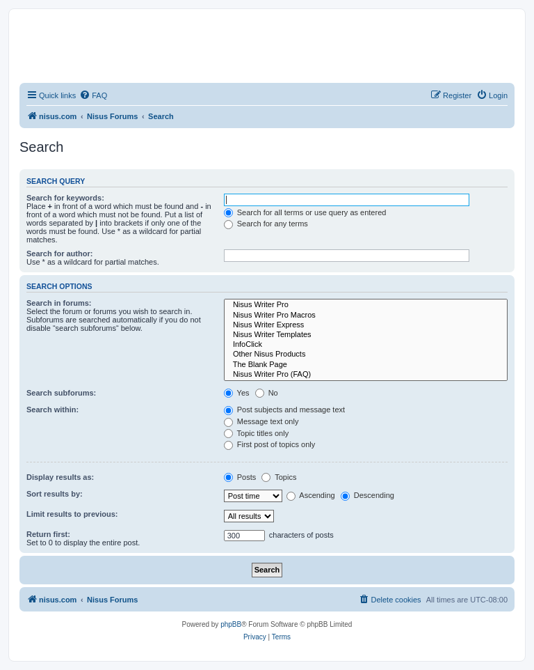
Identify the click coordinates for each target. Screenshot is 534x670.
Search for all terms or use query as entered (305, 212)
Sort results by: (54, 494)
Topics (278, 477)
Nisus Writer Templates (365, 335)
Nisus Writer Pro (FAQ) (365, 375)
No (266, 393)
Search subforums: (61, 393)
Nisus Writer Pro (365, 305)
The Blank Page (365, 365)
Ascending (310, 495)
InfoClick (365, 345)
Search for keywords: (65, 198)
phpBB (230, 624)
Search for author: (59, 253)
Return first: (48, 534)
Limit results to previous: (72, 514)
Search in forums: (59, 303)
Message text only (261, 421)
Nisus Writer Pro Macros (365, 315)
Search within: (52, 409)
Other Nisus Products (365, 354)
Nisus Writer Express (365, 325)
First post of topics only (270, 444)
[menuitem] (93, 95)
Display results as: (60, 477)
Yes (237, 393)
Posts (240, 477)
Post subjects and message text (284, 409)
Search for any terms (266, 223)
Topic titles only (256, 433)
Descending (367, 495)
